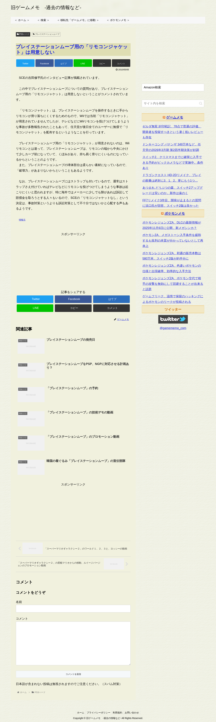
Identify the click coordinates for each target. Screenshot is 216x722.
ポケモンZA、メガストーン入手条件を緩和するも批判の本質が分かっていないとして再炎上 (172, 240)
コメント (22, 619)
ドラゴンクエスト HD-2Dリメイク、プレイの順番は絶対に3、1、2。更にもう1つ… (171, 177)
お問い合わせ (133, 713)
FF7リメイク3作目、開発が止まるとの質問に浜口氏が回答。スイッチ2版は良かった (171, 203)
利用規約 (118, 713)
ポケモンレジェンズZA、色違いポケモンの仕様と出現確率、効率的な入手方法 (171, 268)
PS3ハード (23, 34)
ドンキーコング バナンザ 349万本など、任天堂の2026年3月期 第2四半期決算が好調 (171, 147)
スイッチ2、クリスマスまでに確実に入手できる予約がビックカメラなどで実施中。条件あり (172, 162)
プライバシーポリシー (98, 713)
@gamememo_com (173, 328)
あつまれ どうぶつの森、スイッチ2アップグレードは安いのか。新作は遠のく (172, 190)
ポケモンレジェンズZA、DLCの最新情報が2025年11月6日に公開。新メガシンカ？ (171, 225)
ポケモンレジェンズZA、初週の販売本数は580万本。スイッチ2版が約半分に (171, 255)
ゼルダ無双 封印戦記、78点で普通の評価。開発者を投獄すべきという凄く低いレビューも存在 (172, 132)
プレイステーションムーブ (46, 34)
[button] (201, 103)
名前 (19, 602)
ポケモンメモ (175, 213)
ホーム (79, 713)
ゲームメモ (174, 117)
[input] (173, 103)
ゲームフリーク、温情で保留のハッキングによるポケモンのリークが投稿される (172, 299)
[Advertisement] (73, 260)
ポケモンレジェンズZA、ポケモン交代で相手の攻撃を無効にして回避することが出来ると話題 (172, 284)
